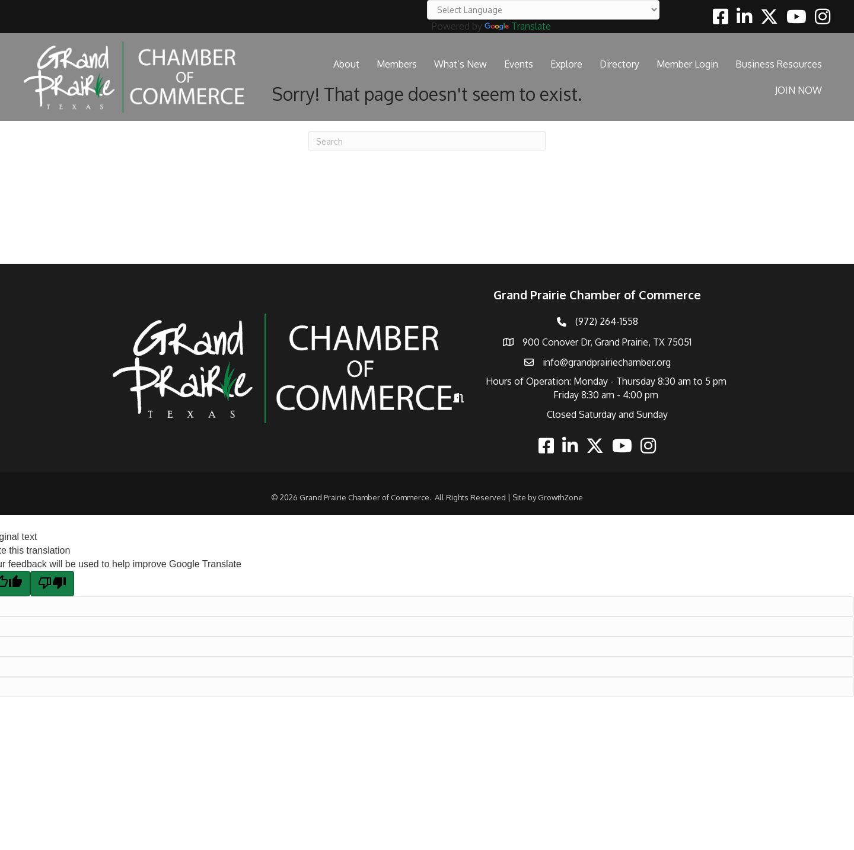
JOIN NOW (798, 90)
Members (397, 64)
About (346, 64)
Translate (518, 26)
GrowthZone (560, 497)
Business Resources (778, 64)
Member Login (687, 64)
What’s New (460, 64)
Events (518, 64)
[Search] (427, 141)
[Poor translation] (52, 583)
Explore (566, 64)
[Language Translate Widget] (543, 10)
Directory (619, 64)
